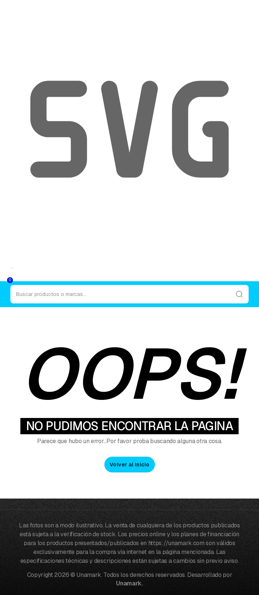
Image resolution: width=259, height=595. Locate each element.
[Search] (129, 294)
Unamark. (129, 583)
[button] (2, 279)
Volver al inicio (130, 464)
